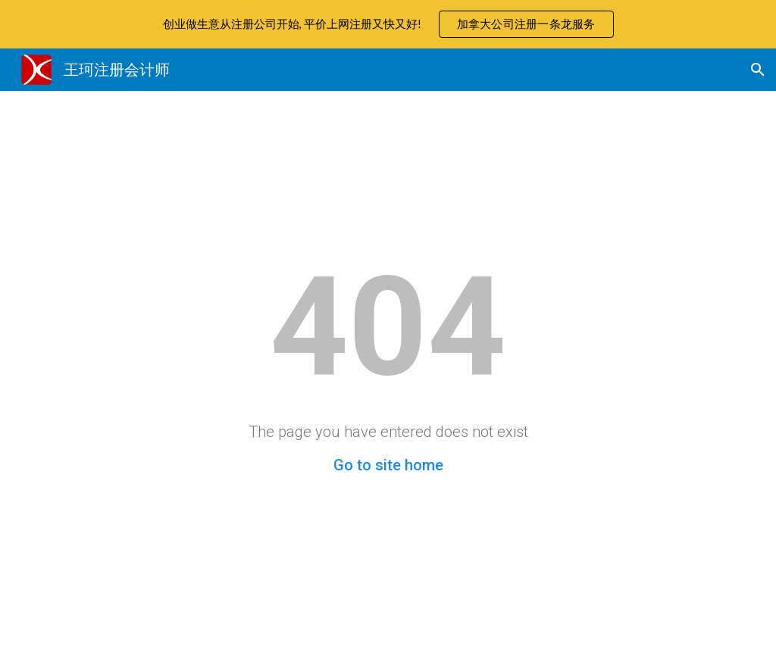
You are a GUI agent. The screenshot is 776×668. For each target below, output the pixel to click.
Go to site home (388, 465)
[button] (758, 70)
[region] (388, 24)
